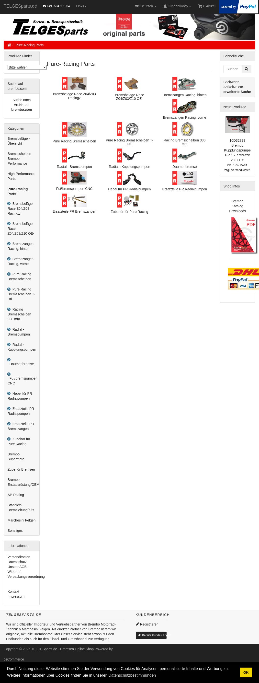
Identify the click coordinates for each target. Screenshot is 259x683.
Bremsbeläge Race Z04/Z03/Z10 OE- (21, 228)
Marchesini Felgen (21, 520)
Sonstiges (15, 531)
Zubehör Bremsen (21, 469)
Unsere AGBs (18, 567)
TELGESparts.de (20, 6)
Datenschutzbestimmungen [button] (132, 675)
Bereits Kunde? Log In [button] (152, 635)
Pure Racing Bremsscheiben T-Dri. (21, 294)
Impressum (16, 596)
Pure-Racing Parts (30, 45)
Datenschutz (17, 562)
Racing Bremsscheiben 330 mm (19, 314)
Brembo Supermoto (16, 456)
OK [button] (246, 672)
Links (81, 6)
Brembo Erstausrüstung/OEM (23, 482)
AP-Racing (16, 495)
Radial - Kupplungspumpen (22, 347)
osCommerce (14, 659)
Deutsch (145, 6)
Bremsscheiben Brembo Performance (19, 158)
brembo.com (21, 110)
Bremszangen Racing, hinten (21, 246)
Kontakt (13, 591)
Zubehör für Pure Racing (19, 441)
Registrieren (147, 624)
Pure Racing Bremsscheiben (19, 276)
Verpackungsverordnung (26, 577)
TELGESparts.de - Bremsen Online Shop (62, 649)
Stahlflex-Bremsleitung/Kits (21, 507)
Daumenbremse (21, 364)
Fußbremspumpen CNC (22, 380)
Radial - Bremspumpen (19, 331)
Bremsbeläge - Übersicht (19, 141)
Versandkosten (19, 557)
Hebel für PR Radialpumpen (20, 396)
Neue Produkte (235, 107)
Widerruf (14, 572)
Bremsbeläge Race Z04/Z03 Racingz (20, 208)
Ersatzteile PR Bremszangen (21, 426)
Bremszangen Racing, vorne (21, 261)
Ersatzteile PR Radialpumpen (21, 411)
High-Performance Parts (21, 176)
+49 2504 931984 (56, 6)
